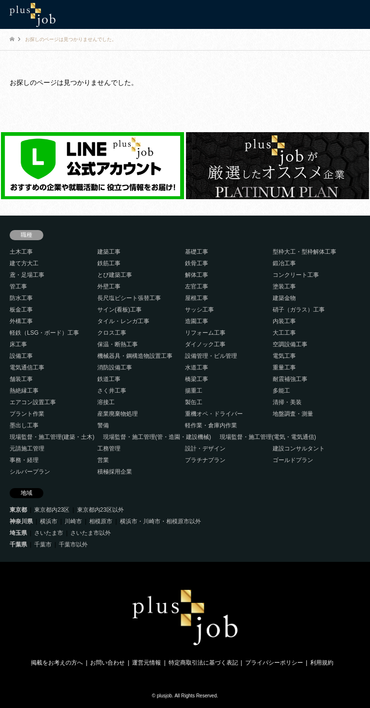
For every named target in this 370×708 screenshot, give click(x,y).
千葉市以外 (73, 544)
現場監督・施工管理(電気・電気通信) (268, 437)
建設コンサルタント (299, 448)
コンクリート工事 (296, 275)
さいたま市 (48, 533)
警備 (103, 425)
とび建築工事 (114, 275)
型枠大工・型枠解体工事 (304, 251)
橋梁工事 (196, 379)
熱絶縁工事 (24, 390)
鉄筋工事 (108, 263)
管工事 (18, 286)
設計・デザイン (205, 448)
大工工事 (284, 332)
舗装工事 (21, 379)
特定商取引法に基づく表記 (203, 662)
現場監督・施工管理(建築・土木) (52, 437)
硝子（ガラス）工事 (299, 309)
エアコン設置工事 (33, 402)
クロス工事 (111, 332)
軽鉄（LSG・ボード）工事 (44, 332)
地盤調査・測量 (293, 413)
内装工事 (284, 321)
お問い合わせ (107, 662)
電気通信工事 (27, 367)
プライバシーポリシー (274, 662)
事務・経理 (24, 460)
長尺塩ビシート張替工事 (129, 298)
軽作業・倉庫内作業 (211, 425)
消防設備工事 (114, 367)
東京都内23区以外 (100, 509)
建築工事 (108, 251)
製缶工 (193, 402)
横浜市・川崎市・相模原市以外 (160, 521)
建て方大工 (24, 263)
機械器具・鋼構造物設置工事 (134, 356)
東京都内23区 (51, 509)
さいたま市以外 (90, 533)
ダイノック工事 (205, 344)
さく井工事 (111, 390)
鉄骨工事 (196, 263)
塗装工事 (284, 286)
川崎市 (73, 521)
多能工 (281, 390)
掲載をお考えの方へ (57, 662)
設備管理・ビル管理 (211, 356)
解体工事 (196, 275)
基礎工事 (196, 251)
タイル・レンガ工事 (123, 321)
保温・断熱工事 (117, 344)
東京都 (18, 509)
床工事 (18, 344)
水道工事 (196, 367)
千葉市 (43, 544)
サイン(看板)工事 (119, 309)
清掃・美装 (287, 402)
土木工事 (21, 251)
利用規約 (321, 662)
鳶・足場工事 (27, 275)
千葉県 (18, 544)
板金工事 (21, 309)
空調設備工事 (290, 344)
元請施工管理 (27, 448)
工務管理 (108, 448)
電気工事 (284, 356)
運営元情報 (146, 662)
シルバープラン (30, 471)
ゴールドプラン (293, 460)
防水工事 (21, 298)
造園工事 (196, 321)
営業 (103, 460)
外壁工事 (108, 286)
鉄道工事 (108, 379)
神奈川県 (21, 521)
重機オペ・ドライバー (214, 413)
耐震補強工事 (290, 379)
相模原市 (100, 521)
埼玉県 (18, 533)
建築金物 (284, 298)
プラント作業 (27, 413)
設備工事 (21, 356)
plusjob (164, 695)
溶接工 (106, 402)
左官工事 (196, 286)
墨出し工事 (24, 425)
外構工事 (21, 321)
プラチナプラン (205, 460)
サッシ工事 (199, 309)
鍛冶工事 (284, 263)
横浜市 (48, 521)
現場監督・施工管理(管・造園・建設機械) (157, 437)
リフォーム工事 (205, 332)
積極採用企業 (114, 471)
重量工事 (284, 367)
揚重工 (193, 390)
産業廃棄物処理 (117, 413)
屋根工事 (196, 298)
